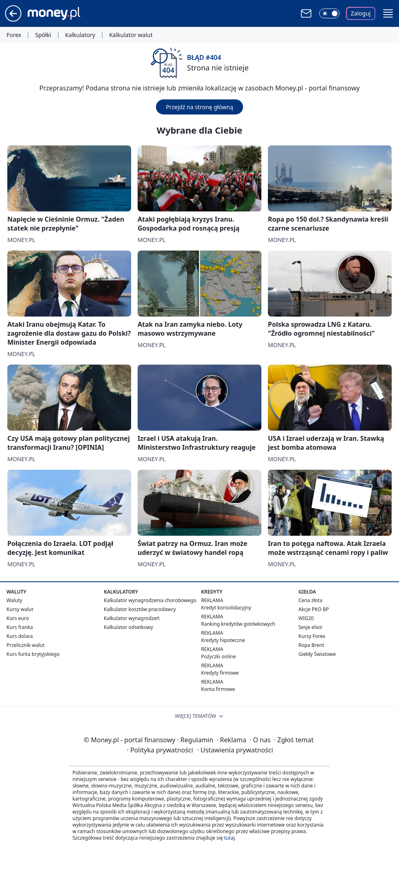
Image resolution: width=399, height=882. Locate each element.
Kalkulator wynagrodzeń (132, 618)
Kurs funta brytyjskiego (33, 654)
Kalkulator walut (131, 35)
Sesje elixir (310, 627)
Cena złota (310, 600)
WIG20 (306, 618)
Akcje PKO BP (313, 609)
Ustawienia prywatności (235, 750)
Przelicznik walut (25, 645)
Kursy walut (20, 609)
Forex (14, 35)
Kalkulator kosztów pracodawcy (140, 609)
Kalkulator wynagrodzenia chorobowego (150, 600)
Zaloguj (361, 13)
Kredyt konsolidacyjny (226, 607)
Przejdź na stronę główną (199, 107)
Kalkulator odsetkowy (128, 627)
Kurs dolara (20, 636)
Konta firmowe (218, 689)
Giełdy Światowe (317, 654)
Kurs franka (20, 627)
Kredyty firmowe (220, 672)
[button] (388, 13)
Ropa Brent (311, 645)
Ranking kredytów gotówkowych (238, 623)
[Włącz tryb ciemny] (329, 13)
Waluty (14, 600)
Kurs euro (18, 618)
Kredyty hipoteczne (223, 640)
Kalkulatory (80, 35)
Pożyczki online (218, 656)
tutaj (229, 837)
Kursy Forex (311, 636)
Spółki (43, 35)
